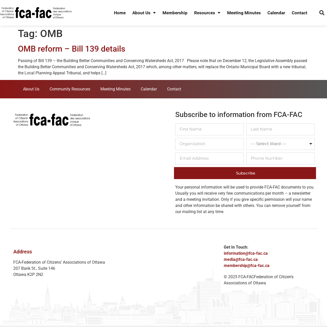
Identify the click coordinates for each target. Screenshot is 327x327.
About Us (144, 13)
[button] (322, 13)
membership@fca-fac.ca (247, 265)
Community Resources (70, 89)
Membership (175, 12)
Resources (207, 13)
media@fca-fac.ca (241, 259)
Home (120, 12)
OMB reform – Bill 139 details (71, 49)
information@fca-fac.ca (246, 253)
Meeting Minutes (244, 12)
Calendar (276, 12)
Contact (299, 12)
